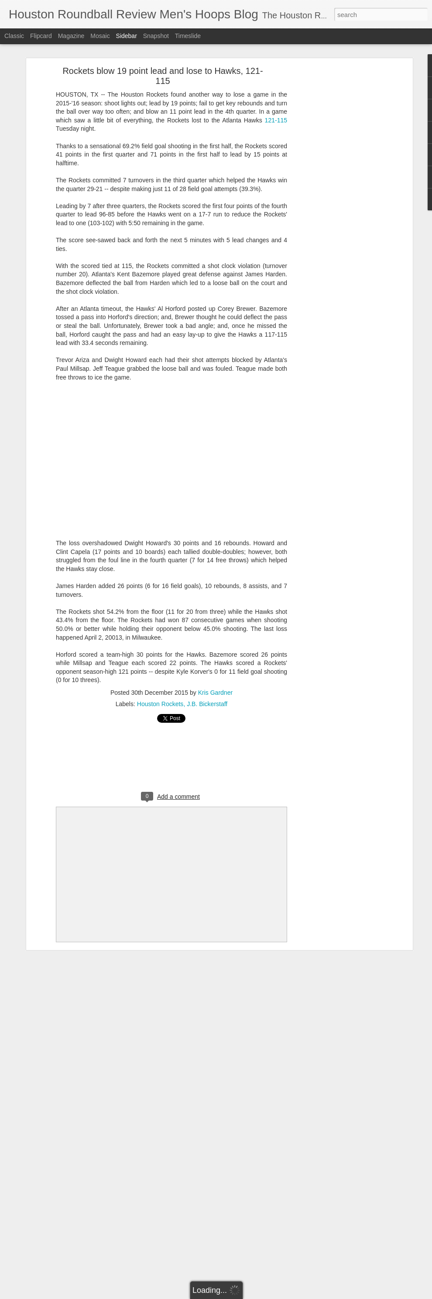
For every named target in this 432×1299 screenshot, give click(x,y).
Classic (14, 35)
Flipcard (41, 35)
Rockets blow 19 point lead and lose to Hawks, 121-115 (162, 76)
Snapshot (156, 35)
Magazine (71, 35)
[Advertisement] (335, 208)
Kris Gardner (215, 692)
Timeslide (188, 35)
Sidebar (126, 35)
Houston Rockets (160, 703)
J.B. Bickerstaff (207, 703)
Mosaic (100, 35)
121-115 (276, 120)
